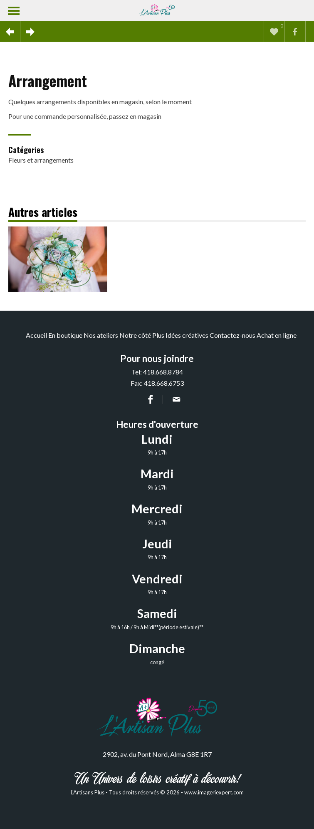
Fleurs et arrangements (41, 160)
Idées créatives (187, 335)
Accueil (36, 335)
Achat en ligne (277, 335)
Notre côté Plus (141, 335)
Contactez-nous (232, 335)
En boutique (65, 335)
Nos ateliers (101, 335)
